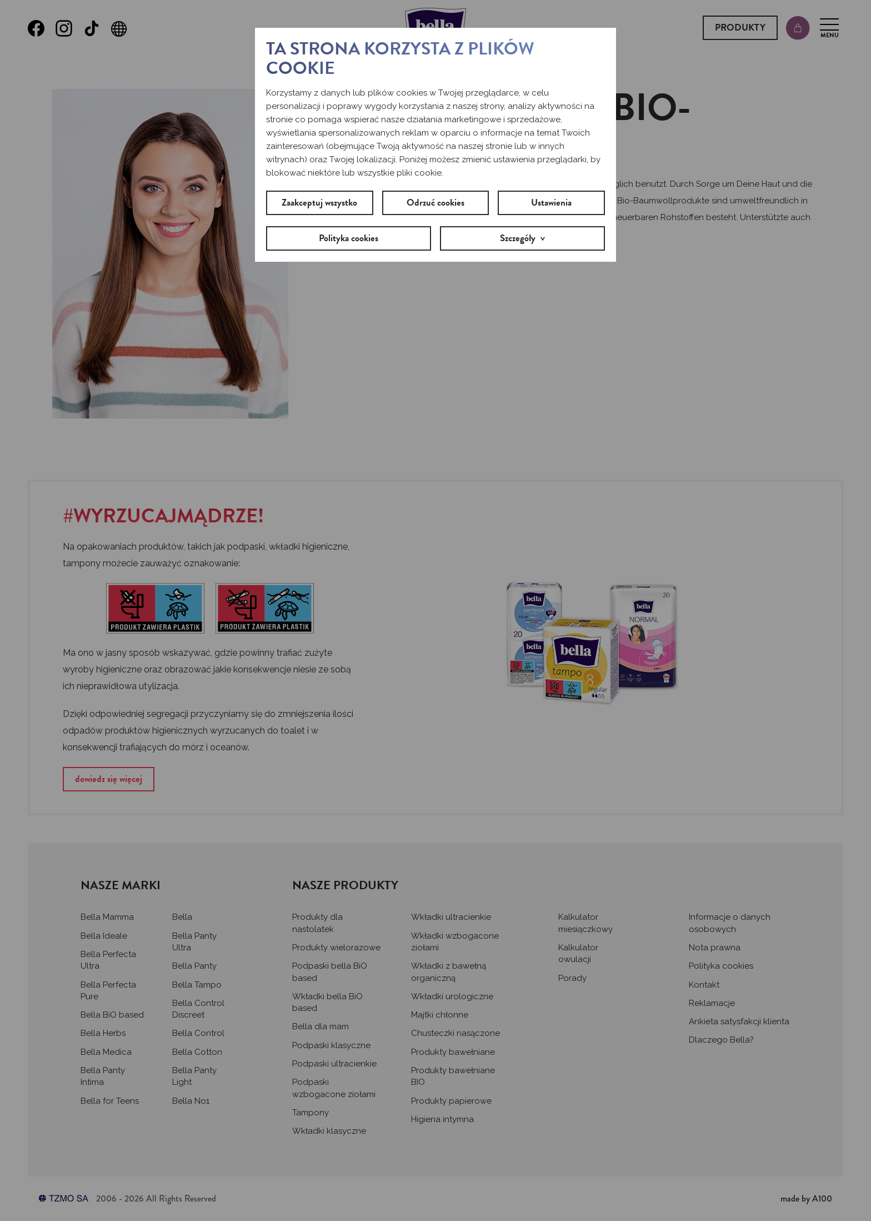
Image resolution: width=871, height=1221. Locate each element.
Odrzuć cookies (435, 203)
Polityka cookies (348, 238)
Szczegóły (517, 238)
